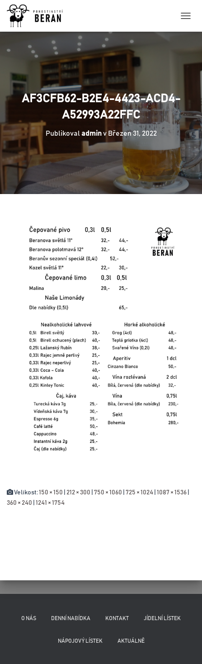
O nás (28, 618)
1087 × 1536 (172, 492)
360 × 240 (19, 503)
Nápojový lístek (80, 641)
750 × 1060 (108, 492)
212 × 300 (78, 492)
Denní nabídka (70, 618)
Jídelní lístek (162, 618)
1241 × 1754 (50, 503)
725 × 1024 (139, 492)
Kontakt (117, 618)
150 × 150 (51, 492)
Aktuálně (131, 641)
